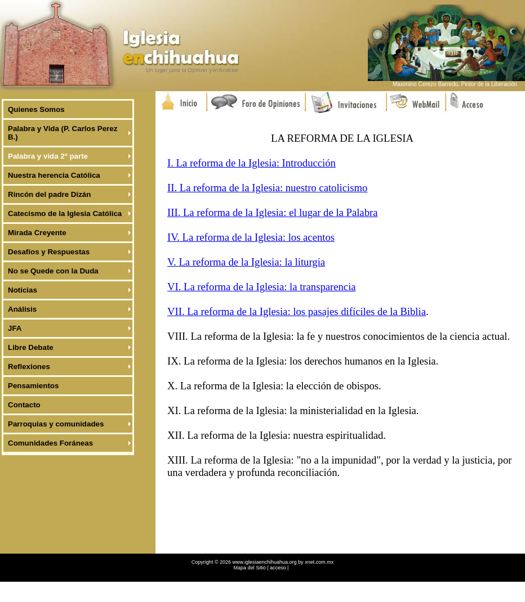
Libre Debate (31, 347)
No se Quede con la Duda (53, 271)
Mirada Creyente (37, 232)
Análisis (22, 309)
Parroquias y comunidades (56, 424)
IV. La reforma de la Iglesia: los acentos (251, 237)
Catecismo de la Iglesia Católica (65, 213)
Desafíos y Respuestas (49, 252)
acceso (278, 567)
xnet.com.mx (319, 562)
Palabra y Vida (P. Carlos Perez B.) (62, 132)
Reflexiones (29, 366)
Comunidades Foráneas (50, 443)
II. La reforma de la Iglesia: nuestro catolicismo (267, 188)
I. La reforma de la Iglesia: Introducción (251, 163)
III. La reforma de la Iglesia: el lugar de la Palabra (272, 212)
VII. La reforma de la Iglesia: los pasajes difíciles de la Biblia (296, 311)
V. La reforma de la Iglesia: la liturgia (246, 262)
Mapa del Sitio (251, 567)
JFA (14, 328)
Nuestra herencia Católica (54, 175)
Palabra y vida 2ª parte (48, 156)
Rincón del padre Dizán (49, 194)
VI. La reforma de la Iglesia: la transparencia (261, 287)
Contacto (24, 405)
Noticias (22, 290)
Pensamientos (33, 385)
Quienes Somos (36, 109)
